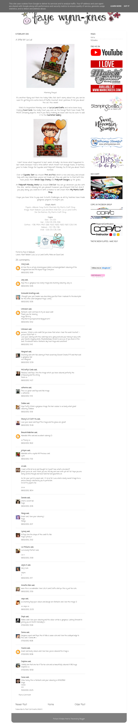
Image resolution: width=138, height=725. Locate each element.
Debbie (23, 403)
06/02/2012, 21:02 (27, 540)
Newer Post (21, 704)
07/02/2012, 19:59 (27, 670)
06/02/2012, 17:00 (27, 459)
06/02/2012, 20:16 (27, 506)
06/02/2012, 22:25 (27, 609)
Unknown (24, 309)
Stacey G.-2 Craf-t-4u (29, 419)
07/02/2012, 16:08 (27, 641)
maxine (24, 648)
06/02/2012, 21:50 (27, 591)
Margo (23, 513)
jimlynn (24, 450)
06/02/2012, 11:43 (27, 344)
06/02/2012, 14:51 (27, 396)
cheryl (23, 264)
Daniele (24, 498)
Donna (23, 632)
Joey (22, 280)
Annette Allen (26, 585)
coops (23, 599)
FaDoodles (94, 40)
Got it (126, 6)
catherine (24, 387)
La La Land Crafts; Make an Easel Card (49, 255)
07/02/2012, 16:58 (27, 654)
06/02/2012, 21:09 (27, 558)
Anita (36, 185)
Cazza (23, 677)
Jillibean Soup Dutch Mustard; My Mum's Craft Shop (53, 207)
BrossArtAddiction (27, 432)
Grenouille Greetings (28, 293)
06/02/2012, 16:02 (27, 443)
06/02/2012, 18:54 (27, 490)
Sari (32, 175)
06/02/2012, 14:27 (27, 380)
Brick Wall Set (55, 210)
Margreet (24, 352)
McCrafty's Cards (27, 370)
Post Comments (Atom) (33, 709)
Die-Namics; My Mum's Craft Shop (52, 212)
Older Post (80, 704)
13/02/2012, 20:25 (27, 690)
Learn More (115, 6)
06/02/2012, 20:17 (27, 524)
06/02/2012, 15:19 (27, 412)
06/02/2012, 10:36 (27, 286)
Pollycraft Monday (26, 185)
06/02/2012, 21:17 (27, 578)
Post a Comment (25, 695)
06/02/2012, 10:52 (27, 322)
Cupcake (26, 175)
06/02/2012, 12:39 (27, 362)
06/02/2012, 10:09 (27, 272)
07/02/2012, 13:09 (27, 625)
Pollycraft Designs (62, 180)
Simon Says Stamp (42, 180)
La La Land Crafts (56, 107)
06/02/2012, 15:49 (27, 425)
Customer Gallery (54, 115)
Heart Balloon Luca (37, 210)
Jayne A (24, 565)
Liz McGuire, (25, 547)
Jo (22, 466)
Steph (23, 616)
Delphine (24, 661)
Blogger (82, 719)
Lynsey (23, 531)
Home (51, 704)
